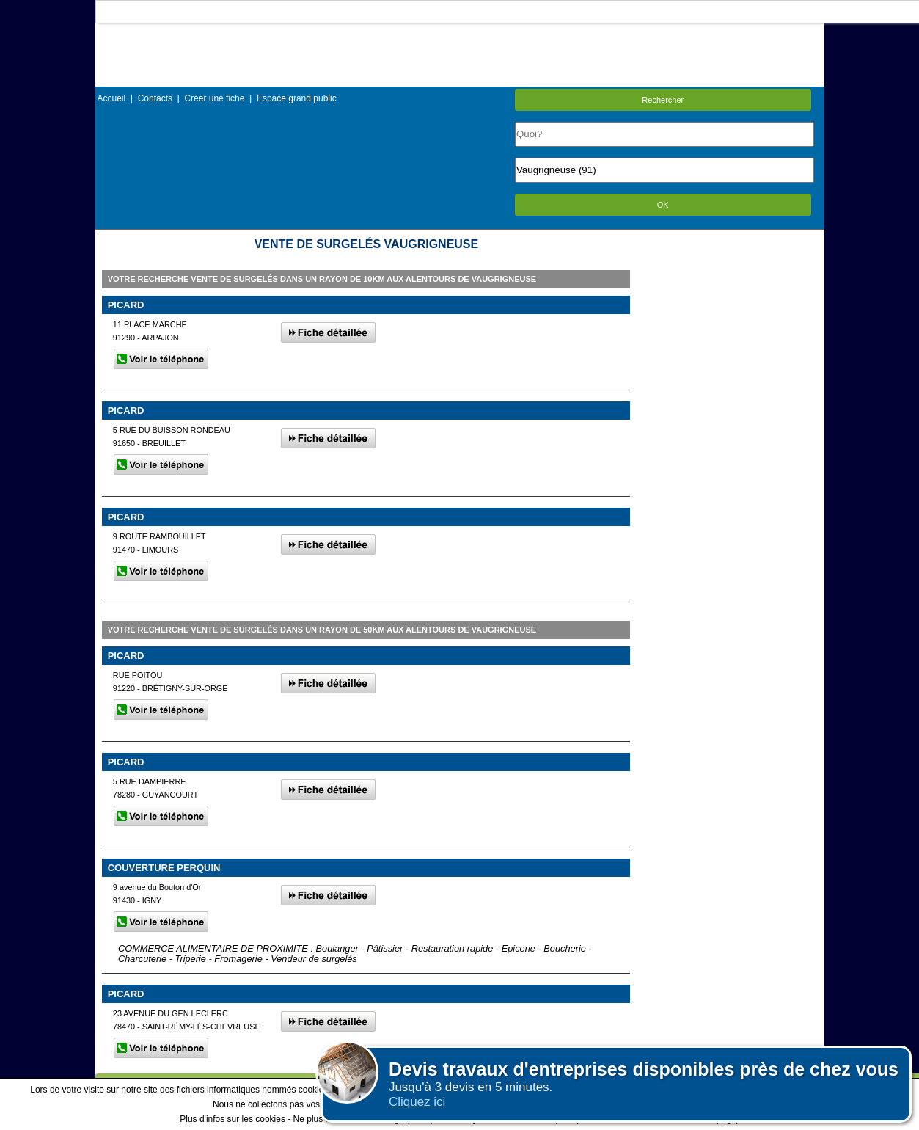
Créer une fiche (214, 98)
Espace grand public (297, 98)
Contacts (155, 98)
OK (663, 204)
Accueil (112, 98)
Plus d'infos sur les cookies (232, 1119)
